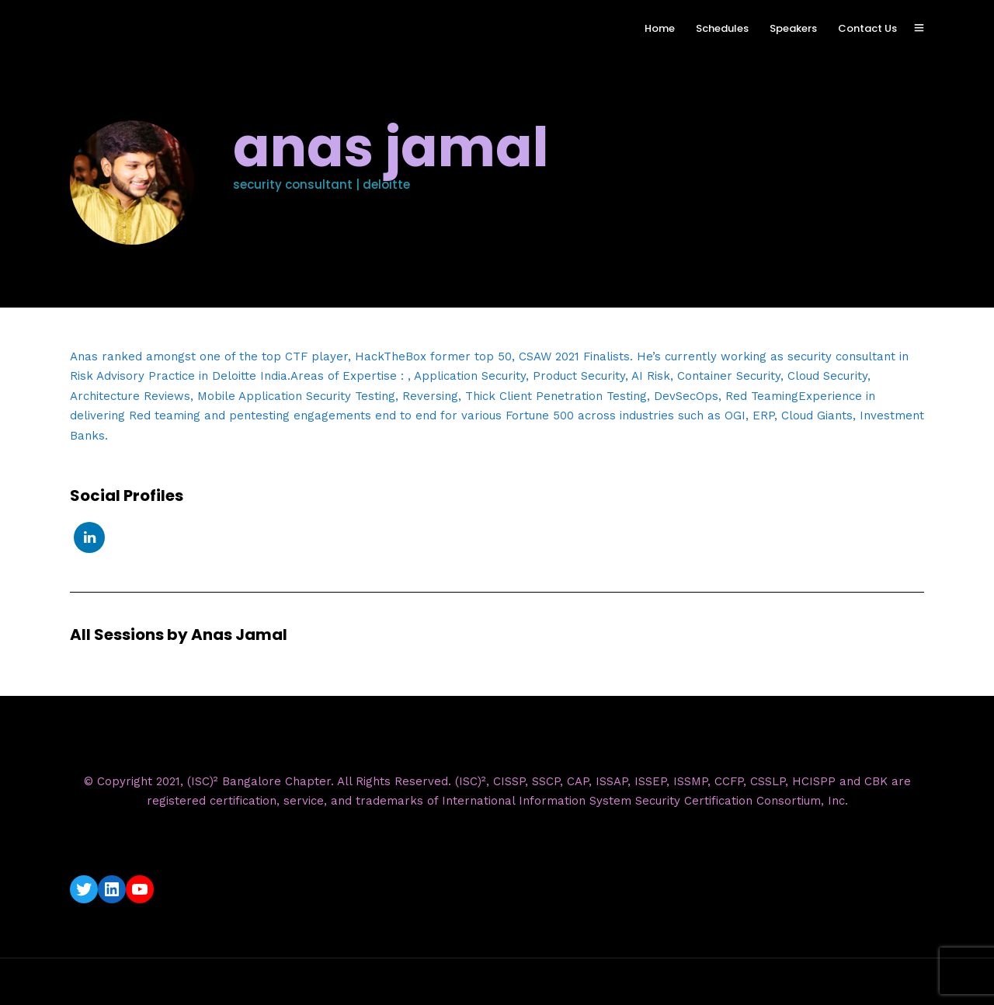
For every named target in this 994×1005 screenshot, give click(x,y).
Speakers (793, 28)
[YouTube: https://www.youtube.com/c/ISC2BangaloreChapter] (140, 889)
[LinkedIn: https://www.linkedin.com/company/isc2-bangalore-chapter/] (112, 889)
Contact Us (867, 28)
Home (660, 28)
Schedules (722, 28)
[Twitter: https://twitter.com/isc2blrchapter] (84, 889)
